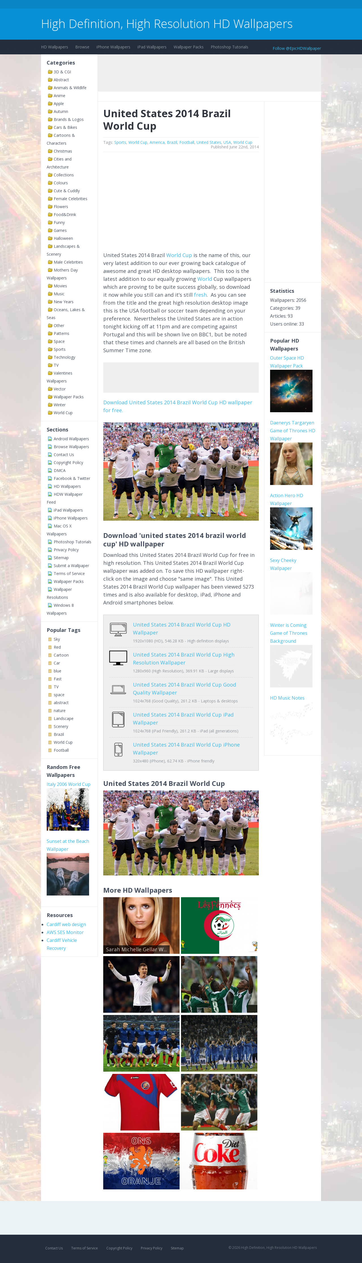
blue (57, 671)
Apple (59, 103)
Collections (64, 175)
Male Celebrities (68, 262)
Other (59, 325)
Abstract (61, 79)
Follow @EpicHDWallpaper (297, 48)
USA (227, 142)
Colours (61, 182)
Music (59, 293)
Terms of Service (69, 573)
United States (209, 142)
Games (60, 230)
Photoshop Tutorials (229, 47)
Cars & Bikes (65, 127)
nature (60, 710)
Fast (58, 678)
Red (57, 647)
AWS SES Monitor (65, 932)
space (59, 694)
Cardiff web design (66, 924)
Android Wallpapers (71, 438)
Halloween (63, 238)
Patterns (61, 333)
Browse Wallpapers (71, 446)
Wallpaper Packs (189, 47)
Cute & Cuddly (67, 190)
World (204, 278)
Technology (64, 357)
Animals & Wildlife (70, 87)
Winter (60, 404)
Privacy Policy (66, 549)
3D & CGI (62, 71)
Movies (60, 285)
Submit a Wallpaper (71, 565)
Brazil (59, 734)
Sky (57, 639)
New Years (64, 301)
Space (59, 341)
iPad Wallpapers (152, 47)
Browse (82, 47)
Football (61, 750)
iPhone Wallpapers (113, 47)
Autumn (61, 111)
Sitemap (61, 557)
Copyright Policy (68, 462)
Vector (60, 389)
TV (56, 365)
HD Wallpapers (54, 47)
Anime (59, 95)
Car (57, 663)
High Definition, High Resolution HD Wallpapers (167, 23)
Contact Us (64, 454)
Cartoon (61, 655)
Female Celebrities (70, 198)
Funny (59, 222)
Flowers (61, 206)
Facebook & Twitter (72, 478)
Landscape (64, 718)
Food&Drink (65, 214)
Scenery (61, 726)
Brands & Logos (69, 119)
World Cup (63, 412)
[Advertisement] (144, 5)
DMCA (60, 470)
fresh (200, 294)
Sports (60, 349)
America (157, 142)
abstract (61, 702)
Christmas (63, 151)
